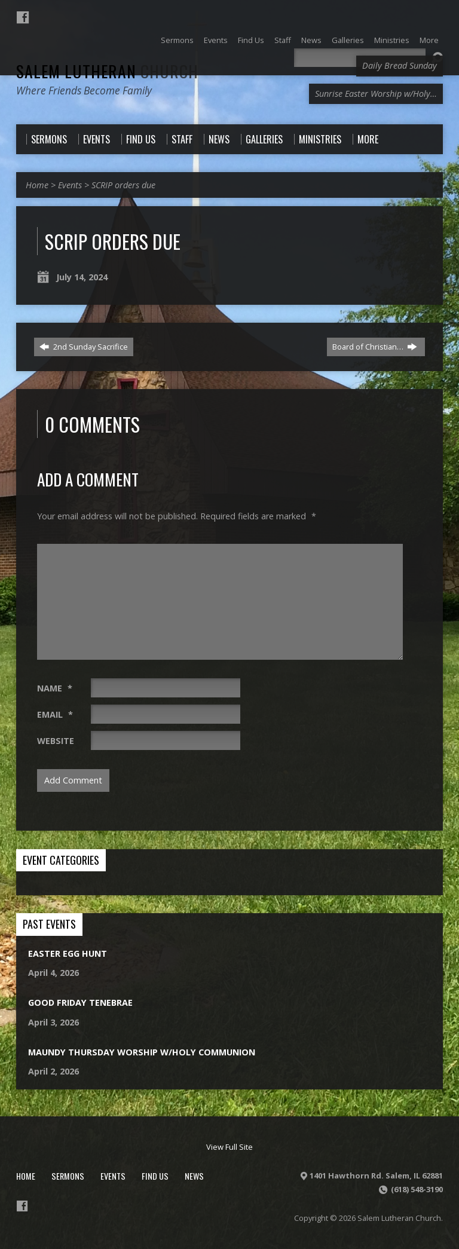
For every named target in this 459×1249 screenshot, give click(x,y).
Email (55, 714)
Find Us (155, 1176)
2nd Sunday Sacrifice (83, 346)
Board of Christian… (374, 346)
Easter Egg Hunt (67, 953)
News (194, 1176)
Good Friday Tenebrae (80, 1002)
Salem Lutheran (107, 71)
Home (37, 185)
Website (55, 740)
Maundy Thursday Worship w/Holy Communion (141, 1052)
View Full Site (229, 1146)
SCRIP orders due (123, 185)
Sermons (67, 1176)
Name (54, 688)
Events (70, 185)
